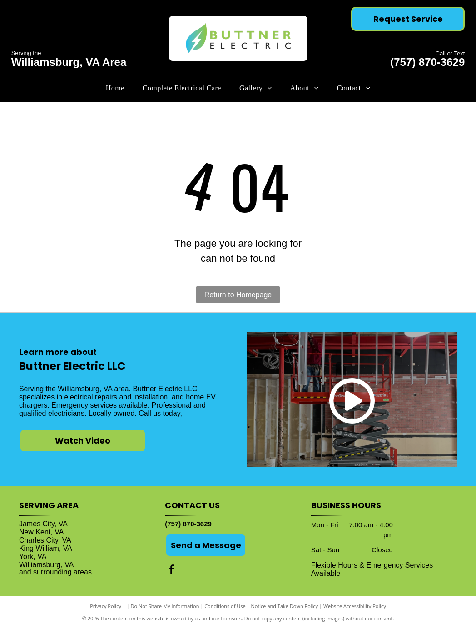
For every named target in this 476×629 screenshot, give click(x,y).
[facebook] (171, 571)
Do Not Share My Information (165, 606)
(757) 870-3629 (427, 62)
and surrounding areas (55, 572)
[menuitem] (115, 88)
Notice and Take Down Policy (284, 606)
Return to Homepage (238, 295)
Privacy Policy (105, 606)
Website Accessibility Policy (354, 606)
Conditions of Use (225, 606)
